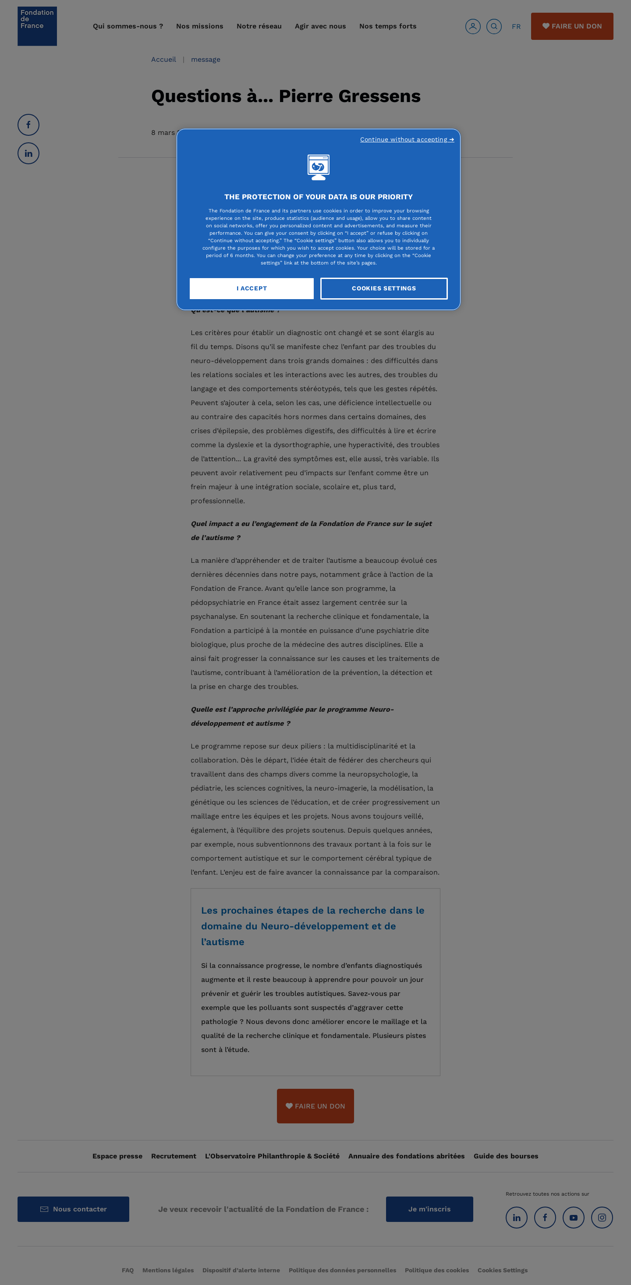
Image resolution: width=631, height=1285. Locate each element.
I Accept (252, 288)
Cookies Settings (384, 288)
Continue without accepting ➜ (407, 139)
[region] (318, 219)
